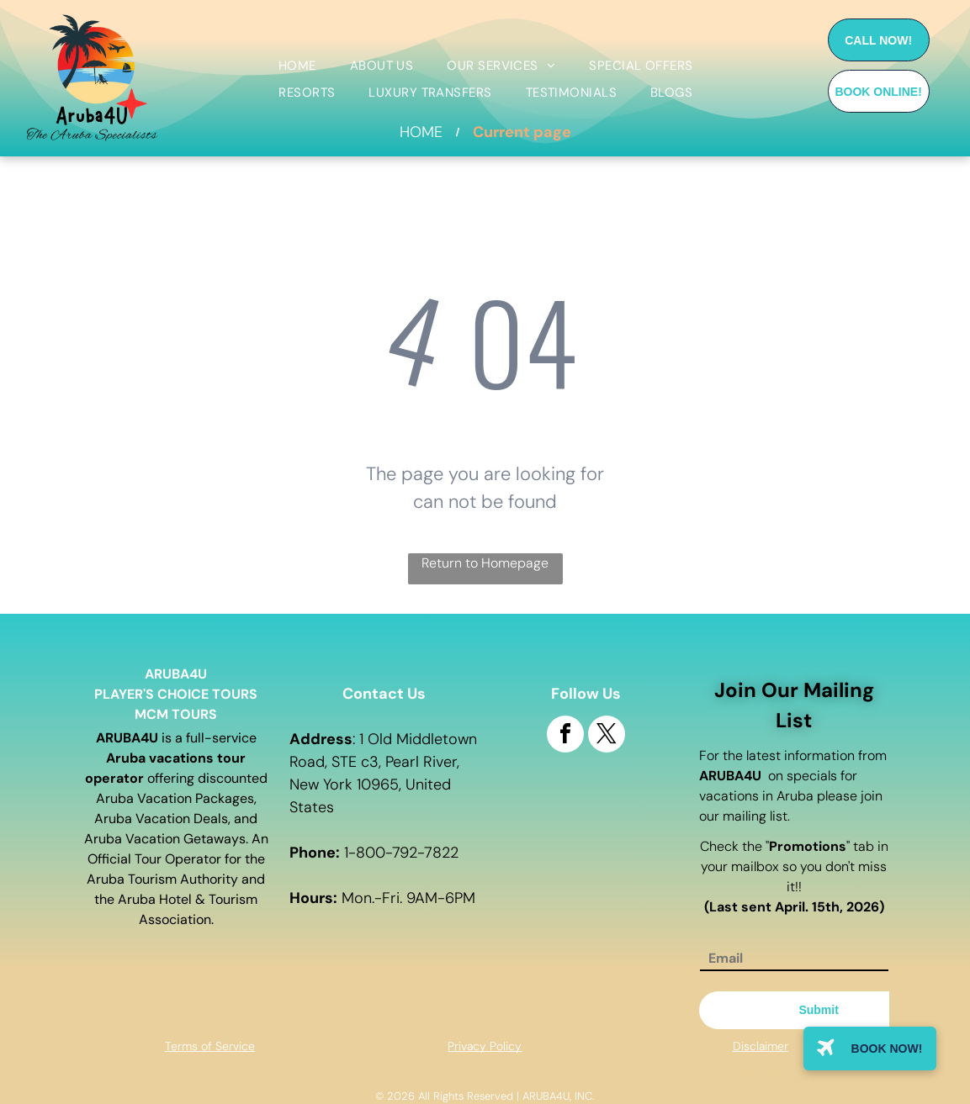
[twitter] (606, 736)
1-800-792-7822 (401, 853)
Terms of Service (210, 1046)
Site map (760, 1072)
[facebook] (565, 736)
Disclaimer (760, 1046)
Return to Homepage (485, 563)
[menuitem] (297, 66)
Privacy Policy (485, 1046)
